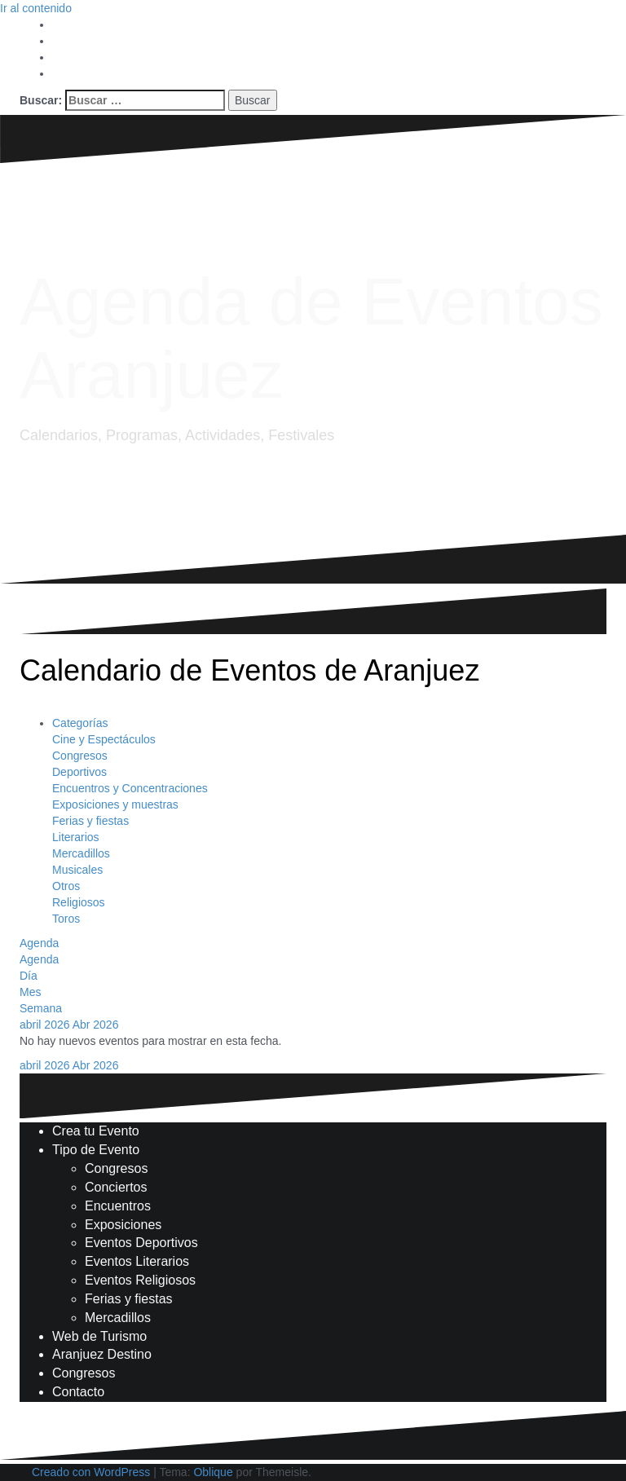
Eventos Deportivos (141, 1243)
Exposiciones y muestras (115, 804)
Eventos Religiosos (140, 1280)
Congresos (80, 755)
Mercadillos (81, 853)
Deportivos (79, 771)
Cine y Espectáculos (104, 739)
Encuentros (118, 1206)
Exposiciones (123, 1225)
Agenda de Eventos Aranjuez (311, 338)
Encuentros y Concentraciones (130, 788)
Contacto (78, 1392)
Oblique (212, 1472)
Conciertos (116, 1187)
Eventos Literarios (137, 1261)
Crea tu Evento (95, 1131)
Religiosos (78, 902)
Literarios (75, 837)
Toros (66, 918)
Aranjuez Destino (102, 1354)
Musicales (77, 869)
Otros (66, 886)
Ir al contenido (36, 8)
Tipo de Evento (95, 1150)
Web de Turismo (99, 1336)
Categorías (80, 722)
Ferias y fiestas (90, 820)
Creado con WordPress (91, 1472)
